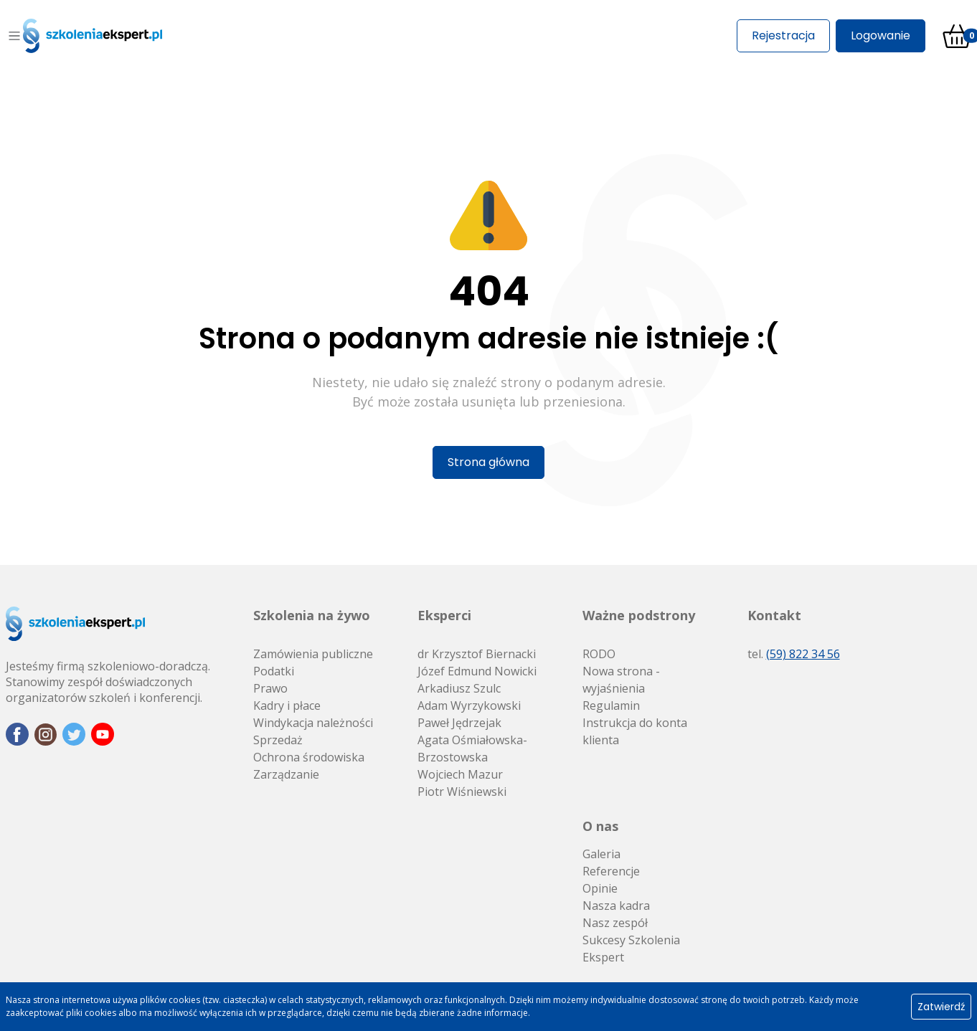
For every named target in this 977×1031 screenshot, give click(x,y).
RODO (598, 654)
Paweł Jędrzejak (459, 723)
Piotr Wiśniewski (461, 791)
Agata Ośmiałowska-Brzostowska (472, 748)
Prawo (270, 688)
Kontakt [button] (774, 615)
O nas (600, 826)
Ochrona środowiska (308, 757)
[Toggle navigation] (14, 35)
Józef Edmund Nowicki (477, 671)
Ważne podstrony (638, 615)
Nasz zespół (615, 923)
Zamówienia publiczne (313, 654)
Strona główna (488, 462)
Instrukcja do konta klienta (634, 731)
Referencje (611, 871)
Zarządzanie (286, 774)
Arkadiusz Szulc (459, 688)
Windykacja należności (313, 723)
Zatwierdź (941, 1006)
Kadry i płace (287, 705)
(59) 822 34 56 (803, 654)
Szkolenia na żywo (311, 615)
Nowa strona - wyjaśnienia (621, 679)
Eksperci (444, 615)
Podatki (273, 671)
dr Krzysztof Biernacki (476, 654)
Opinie (600, 888)
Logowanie (880, 35)
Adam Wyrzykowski (469, 705)
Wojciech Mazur (460, 774)
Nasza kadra (616, 905)
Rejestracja (783, 35)
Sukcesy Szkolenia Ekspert (631, 948)
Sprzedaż (278, 740)
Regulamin (611, 705)
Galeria (601, 854)
